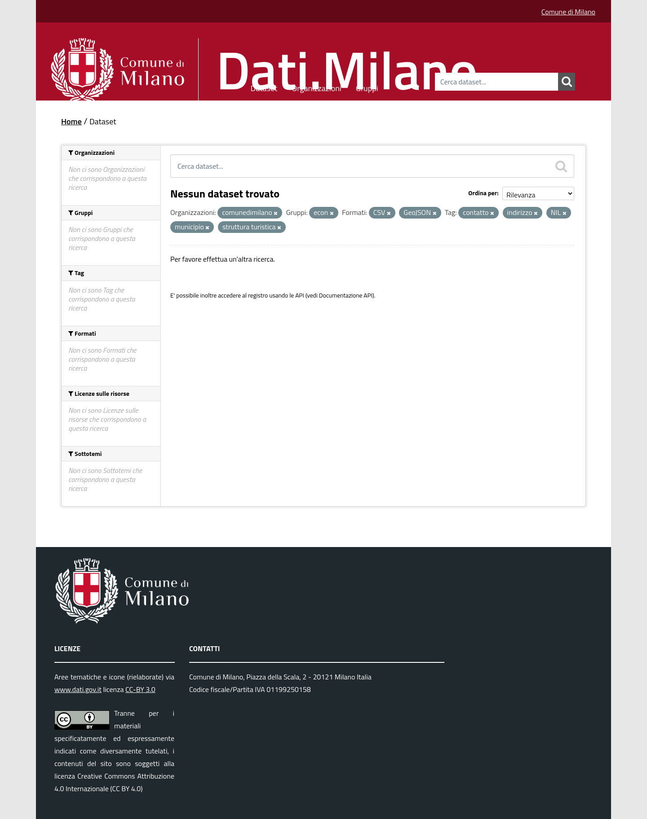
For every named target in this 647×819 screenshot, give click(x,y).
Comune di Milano (568, 11)
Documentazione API (345, 295)
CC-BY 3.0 (140, 689)
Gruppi (367, 87)
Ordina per (482, 192)
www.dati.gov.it (78, 689)
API (299, 295)
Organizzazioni (316, 87)
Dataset (264, 87)
